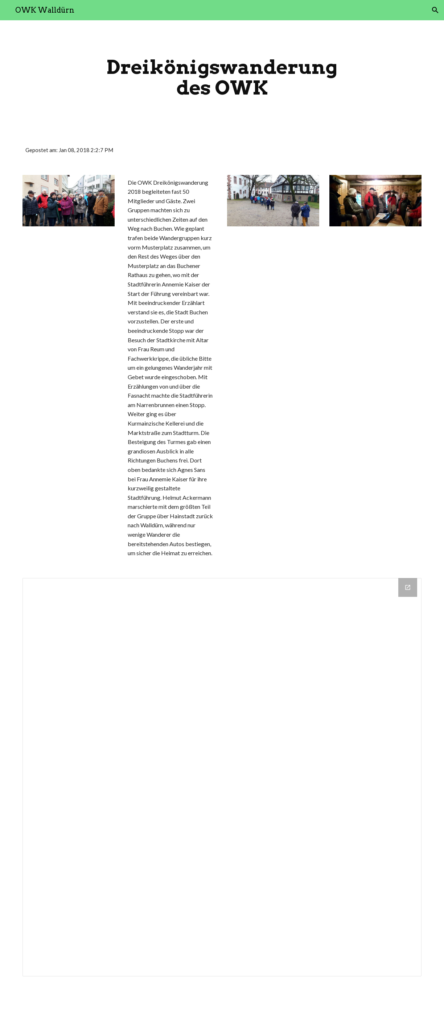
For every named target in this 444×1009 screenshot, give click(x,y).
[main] (222, 77)
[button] (435, 10)
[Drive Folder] (222, 777)
